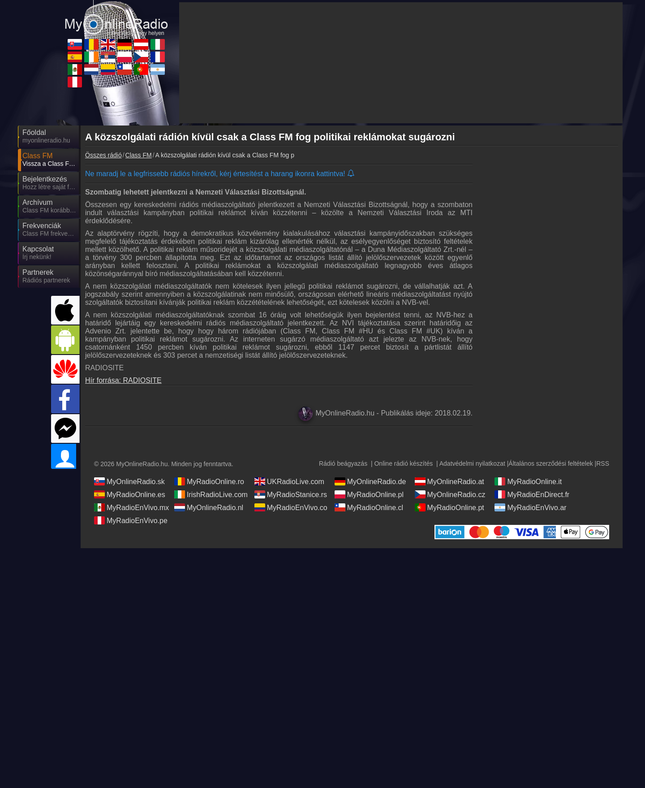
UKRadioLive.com (289, 481)
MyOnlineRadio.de (370, 481)
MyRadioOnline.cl (369, 507)
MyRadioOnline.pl (369, 494)
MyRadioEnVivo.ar (530, 507)
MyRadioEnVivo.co (290, 507)
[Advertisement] (551, 302)
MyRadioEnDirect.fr (531, 494)
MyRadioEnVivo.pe (131, 520)
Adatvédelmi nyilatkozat (472, 463)
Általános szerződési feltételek (550, 463)
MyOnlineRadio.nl (208, 507)
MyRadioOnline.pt (449, 507)
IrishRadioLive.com (211, 494)
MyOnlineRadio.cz (450, 494)
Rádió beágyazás (343, 463)
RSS (602, 463)
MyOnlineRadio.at (449, 481)
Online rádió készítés (403, 463)
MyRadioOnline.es (129, 494)
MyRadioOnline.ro (209, 481)
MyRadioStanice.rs (290, 494)
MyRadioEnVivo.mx (131, 507)
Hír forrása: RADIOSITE (123, 380)
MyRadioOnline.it (528, 481)
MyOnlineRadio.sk (129, 481)
